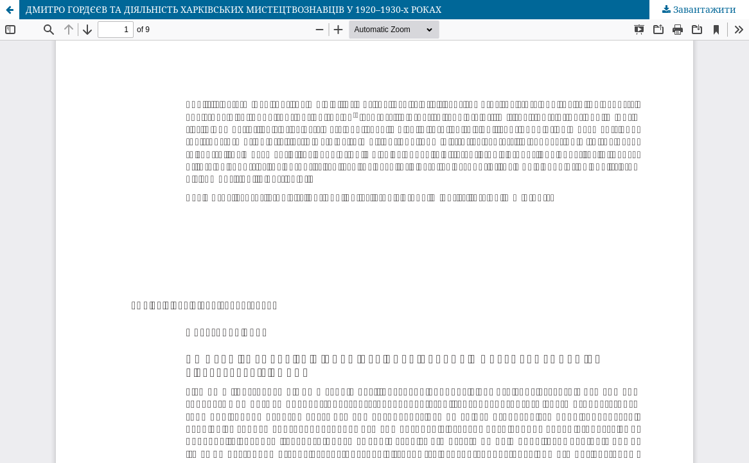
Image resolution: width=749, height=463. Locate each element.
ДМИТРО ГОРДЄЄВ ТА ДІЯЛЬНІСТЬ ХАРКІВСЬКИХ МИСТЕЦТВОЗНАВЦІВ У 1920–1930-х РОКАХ (233, 9)
